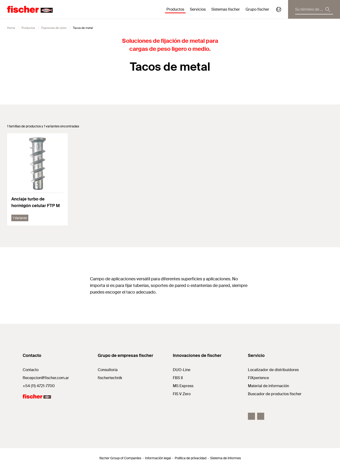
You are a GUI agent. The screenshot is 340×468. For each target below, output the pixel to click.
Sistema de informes (225, 458)
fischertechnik (110, 377)
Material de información (268, 385)
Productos (28, 28)
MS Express (183, 385)
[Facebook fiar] (251, 416)
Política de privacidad (190, 458)
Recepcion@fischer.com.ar (46, 377)
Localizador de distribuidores (273, 369)
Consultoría (108, 369)
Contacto (30, 369)
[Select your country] (278, 9)
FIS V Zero (182, 393)
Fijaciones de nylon (54, 28)
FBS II (178, 377)
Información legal (158, 458)
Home (11, 28)
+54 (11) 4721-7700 (39, 385)
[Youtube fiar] (260, 416)
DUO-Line (181, 369)
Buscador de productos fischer (275, 393)
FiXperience (258, 377)
